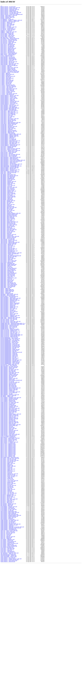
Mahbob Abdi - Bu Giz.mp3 (6, 319)
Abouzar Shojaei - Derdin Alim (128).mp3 (10, 8)
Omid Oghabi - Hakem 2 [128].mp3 (8, 473)
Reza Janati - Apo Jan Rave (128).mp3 (10, 551)
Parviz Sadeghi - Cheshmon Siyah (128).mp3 (11, 476)
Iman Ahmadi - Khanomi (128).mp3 (8, 216)
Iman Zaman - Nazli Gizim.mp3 (7, 260)
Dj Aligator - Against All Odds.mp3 (9, 77)
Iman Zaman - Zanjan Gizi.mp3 (7, 285)
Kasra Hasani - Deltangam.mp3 (7, 301)
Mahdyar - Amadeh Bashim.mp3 (7, 347)
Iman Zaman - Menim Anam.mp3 (7, 259)
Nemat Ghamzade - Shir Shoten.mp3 (9, 463)
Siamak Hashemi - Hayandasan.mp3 (8, 633)
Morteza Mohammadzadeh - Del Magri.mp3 (10, 415)
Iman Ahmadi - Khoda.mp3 (6, 220)
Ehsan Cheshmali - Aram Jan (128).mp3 (10, 125)
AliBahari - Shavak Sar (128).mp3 (9, 37)
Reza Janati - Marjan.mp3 (6, 580)
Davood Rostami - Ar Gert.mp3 (7, 67)
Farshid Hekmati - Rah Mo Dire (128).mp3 (10, 168)
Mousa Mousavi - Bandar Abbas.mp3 (9, 436)
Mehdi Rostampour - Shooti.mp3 (8, 376)
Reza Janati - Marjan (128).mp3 (8, 579)
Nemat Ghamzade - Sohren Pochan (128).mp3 (10, 464)
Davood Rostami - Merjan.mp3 (7, 74)
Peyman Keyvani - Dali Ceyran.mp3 (9, 490)
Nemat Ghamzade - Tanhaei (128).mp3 (9, 466)
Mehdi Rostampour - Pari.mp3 (7, 370)
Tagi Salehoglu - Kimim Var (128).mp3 (10, 662)
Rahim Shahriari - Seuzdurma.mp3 (8, 523)
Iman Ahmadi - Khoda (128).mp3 (8, 218)
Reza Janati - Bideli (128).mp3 (8, 558)
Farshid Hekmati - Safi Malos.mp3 (9, 171)
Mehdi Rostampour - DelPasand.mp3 (9, 360)
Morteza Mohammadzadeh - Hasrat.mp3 (9, 425)
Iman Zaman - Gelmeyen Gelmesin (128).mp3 (10, 254)
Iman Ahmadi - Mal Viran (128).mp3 (9, 223)
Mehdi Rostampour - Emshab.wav (8, 366)
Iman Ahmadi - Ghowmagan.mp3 (7, 213)
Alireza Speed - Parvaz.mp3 (7, 42)
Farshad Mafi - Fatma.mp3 (6, 154)
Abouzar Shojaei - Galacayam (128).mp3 (10, 10)
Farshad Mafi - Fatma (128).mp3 (8, 152)
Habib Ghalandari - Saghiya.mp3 (8, 194)
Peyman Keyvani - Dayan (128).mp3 (9, 493)
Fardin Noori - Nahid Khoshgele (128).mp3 (10, 146)
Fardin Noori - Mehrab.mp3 (7, 144)
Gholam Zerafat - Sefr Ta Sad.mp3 (9, 186)
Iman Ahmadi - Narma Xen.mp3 (7, 227)
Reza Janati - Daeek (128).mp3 (8, 561)
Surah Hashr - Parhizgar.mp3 (7, 660)
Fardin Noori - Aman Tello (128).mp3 (9, 132)
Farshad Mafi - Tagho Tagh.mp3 (8, 158)
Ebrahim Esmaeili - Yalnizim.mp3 (8, 121)
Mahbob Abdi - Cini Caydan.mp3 (8, 322)
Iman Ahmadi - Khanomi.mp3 (7, 217)
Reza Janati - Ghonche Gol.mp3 (8, 568)
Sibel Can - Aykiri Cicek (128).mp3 (9, 635)
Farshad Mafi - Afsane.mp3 (7, 149)
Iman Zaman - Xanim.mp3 (6, 279)
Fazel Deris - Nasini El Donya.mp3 (9, 178)
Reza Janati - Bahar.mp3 (6, 556)
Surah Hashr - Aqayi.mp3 (6, 659)
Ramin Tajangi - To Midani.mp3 (8, 530)
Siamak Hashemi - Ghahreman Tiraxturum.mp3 (11, 632)
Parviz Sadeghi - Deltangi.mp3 (8, 479)
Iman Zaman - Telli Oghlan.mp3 (8, 273)
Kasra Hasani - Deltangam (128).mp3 (9, 300)
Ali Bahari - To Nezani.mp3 (7, 32)
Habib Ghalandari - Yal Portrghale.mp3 (10, 196)
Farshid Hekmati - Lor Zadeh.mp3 (8, 166)
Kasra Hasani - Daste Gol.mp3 (7, 296)
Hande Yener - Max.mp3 (6, 207)
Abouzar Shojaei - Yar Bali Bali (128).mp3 (11, 13)
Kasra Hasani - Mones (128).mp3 (8, 309)
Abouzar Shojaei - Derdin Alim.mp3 (9, 9)
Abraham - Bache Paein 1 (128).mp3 (9, 17)
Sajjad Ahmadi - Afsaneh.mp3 (7, 608)
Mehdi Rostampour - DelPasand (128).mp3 (10, 359)
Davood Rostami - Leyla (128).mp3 (9, 70)
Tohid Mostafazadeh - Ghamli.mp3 (8, 664)
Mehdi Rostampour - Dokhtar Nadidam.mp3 (10, 362)
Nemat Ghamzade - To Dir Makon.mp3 (9, 470)
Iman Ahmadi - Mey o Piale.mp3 (8, 225)
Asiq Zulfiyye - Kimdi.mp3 (7, 51)
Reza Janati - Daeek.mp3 (6, 562)
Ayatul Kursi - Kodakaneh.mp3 (7, 57)
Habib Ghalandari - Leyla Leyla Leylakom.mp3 (11, 192)
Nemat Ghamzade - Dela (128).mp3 (8, 450)
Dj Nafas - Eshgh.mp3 (6, 89)
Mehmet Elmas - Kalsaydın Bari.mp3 (9, 381)
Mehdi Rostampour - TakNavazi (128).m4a (10, 377)
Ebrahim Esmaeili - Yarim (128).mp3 (9, 122)
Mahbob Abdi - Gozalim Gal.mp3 (8, 327)
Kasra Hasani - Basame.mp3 (7, 293)
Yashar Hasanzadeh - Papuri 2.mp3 (9, 667)
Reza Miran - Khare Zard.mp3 (7, 601)
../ (1, 5)
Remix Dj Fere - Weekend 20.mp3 (8, 536)
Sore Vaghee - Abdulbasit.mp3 (7, 646)
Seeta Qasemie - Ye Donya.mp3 (7, 622)
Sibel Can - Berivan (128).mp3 (8, 638)
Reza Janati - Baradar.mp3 (7, 557)
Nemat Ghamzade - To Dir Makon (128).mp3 (10, 469)
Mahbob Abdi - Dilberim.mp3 (7, 324)
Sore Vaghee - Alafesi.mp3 (7, 647)
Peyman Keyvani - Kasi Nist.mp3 (8, 503)
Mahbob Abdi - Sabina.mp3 (6, 337)
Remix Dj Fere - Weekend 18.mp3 (8, 535)
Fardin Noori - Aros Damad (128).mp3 (9, 134)
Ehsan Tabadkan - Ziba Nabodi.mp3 (9, 130)
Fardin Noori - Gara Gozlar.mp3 (8, 142)
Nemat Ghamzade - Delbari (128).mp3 (9, 452)
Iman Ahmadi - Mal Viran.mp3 (7, 224)
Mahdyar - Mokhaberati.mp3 (7, 351)
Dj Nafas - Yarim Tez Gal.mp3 (7, 100)
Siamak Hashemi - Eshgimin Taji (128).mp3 (10, 627)
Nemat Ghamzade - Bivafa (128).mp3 (9, 440)
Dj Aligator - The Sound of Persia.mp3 (10, 84)
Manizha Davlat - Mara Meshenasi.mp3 (9, 354)
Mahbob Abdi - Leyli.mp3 (6, 333)
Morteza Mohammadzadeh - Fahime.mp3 (9, 423)
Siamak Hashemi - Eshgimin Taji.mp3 (9, 629)
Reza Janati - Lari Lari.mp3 (7, 574)
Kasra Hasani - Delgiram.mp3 (7, 298)
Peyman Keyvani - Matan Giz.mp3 (8, 507)
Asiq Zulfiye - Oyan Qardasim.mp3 (9, 46)
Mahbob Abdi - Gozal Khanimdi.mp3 (9, 326)
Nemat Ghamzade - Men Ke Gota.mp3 (9, 462)
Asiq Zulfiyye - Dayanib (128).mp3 (9, 47)
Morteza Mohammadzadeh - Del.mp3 (8, 417)
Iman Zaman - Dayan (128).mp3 (7, 251)
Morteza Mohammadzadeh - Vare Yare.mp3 (10, 435)
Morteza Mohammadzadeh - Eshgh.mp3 (9, 422)
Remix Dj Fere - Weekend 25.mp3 (8, 542)
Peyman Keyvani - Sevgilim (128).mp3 (9, 515)
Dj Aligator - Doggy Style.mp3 (8, 81)
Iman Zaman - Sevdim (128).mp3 (8, 271)
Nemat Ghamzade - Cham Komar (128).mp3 (10, 446)
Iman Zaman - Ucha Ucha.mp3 (7, 275)
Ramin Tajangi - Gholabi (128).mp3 (9, 527)
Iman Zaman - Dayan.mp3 (6, 252)
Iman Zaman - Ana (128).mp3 (7, 242)
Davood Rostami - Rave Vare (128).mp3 (10, 75)
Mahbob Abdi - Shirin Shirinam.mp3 (9, 340)
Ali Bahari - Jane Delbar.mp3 (7, 27)
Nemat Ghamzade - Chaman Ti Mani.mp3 (9, 448)
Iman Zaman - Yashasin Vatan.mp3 (8, 283)
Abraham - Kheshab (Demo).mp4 (7, 19)
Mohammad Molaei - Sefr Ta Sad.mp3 (9, 391)
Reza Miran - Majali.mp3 (6, 602)
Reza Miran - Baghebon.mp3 (7, 594)
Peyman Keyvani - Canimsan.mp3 (8, 487)
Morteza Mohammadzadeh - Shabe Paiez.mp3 (10, 433)
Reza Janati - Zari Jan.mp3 (7, 591)
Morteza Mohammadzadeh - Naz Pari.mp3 (10, 428)
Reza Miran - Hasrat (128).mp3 (8, 595)
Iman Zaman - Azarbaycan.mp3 (7, 246)
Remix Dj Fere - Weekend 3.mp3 (8, 545)
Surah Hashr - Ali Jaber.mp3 (7, 657)
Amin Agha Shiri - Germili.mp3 (8, 44)
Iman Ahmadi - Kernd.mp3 (6, 215)
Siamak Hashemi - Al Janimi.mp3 (8, 624)
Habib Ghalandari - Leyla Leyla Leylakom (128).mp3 (13, 191)
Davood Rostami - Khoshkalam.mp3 (8, 69)
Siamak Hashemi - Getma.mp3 (7, 630)
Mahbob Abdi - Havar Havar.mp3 (8, 330)
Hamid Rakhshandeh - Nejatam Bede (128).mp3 (11, 198)
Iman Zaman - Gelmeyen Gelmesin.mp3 (9, 256)
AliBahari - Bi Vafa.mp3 (6, 35)
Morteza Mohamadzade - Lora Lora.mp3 (9, 404)
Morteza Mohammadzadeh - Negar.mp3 (9, 429)
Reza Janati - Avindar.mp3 (7, 553)
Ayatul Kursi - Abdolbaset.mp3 (8, 52)
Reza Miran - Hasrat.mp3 (6, 596)
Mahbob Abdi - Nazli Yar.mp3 (7, 334)
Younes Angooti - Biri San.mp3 (8, 668)
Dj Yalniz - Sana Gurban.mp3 (7, 112)
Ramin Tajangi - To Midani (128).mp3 (9, 529)
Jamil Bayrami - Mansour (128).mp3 (9, 287)
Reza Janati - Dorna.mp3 (6, 565)
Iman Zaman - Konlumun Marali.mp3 (9, 257)
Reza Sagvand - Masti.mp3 (6, 605)
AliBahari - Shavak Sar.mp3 (7, 38)
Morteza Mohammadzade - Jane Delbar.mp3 (10, 407)
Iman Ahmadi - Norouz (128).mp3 (8, 231)
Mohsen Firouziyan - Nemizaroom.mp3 (9, 403)
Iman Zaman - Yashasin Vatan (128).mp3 (10, 282)
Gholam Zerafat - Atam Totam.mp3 (8, 181)
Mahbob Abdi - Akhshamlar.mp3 (7, 315)
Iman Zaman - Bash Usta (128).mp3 (9, 247)
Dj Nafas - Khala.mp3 (6, 93)
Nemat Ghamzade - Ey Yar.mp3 (7, 456)
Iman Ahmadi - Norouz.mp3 (6, 232)
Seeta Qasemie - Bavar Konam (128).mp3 (10, 613)
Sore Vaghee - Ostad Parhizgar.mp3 (9, 654)
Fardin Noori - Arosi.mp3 (6, 137)
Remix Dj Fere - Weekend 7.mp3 (8, 546)
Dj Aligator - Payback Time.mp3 (8, 82)
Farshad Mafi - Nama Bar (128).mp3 (9, 156)
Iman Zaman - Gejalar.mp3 (6, 253)
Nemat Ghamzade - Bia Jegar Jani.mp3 (9, 439)
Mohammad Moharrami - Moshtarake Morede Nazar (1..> (13, 386)
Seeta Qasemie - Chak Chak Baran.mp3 (9, 616)
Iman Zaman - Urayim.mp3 (6, 278)
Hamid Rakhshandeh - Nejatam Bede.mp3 (10, 199)
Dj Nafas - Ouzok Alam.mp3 (7, 96)
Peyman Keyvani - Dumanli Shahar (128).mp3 (11, 495)
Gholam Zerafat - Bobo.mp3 (7, 183)
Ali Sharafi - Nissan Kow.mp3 (7, 34)
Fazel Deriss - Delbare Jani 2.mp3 (9, 180)
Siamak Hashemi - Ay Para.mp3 (7, 625)
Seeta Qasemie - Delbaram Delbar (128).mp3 (11, 617)
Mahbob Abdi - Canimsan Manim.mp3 (9, 320)
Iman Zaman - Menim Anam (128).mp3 (9, 258)
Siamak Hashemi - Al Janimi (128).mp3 (10, 623)
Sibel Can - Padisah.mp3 (6, 644)
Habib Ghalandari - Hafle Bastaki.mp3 (10, 190)
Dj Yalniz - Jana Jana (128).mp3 (8, 103)
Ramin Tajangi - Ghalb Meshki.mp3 (9, 525)
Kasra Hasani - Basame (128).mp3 (8, 291)
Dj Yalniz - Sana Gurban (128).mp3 (9, 111)
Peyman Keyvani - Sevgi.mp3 (7, 514)
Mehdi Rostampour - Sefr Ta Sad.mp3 (9, 373)
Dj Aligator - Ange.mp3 (6, 78)
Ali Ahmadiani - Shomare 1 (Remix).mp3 (10, 24)
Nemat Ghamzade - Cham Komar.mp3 (8, 447)
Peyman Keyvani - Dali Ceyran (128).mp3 (10, 488)
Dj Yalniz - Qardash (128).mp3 (8, 108)
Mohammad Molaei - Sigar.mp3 (7, 392)
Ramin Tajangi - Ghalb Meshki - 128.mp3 (10, 524)
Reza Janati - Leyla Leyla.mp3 (8, 576)
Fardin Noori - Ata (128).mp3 (7, 139)
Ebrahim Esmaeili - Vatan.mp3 (7, 118)
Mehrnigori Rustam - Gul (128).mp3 (9, 382)
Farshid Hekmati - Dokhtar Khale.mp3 (9, 161)
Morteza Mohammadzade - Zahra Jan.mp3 (10, 410)
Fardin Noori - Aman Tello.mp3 (8, 133)
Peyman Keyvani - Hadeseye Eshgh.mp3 (9, 500)
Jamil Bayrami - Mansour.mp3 (7, 288)
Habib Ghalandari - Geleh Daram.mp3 (9, 188)
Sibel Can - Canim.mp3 (6, 640)
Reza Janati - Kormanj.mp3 (7, 573)
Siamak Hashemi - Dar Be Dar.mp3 (8, 626)
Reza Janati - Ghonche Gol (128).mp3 (9, 567)
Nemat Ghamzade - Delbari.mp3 (7, 454)
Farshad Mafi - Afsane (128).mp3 (8, 148)
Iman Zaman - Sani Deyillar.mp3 (8, 267)
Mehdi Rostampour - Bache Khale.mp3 (9, 357)
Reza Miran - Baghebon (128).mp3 (8, 593)
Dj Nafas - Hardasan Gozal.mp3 (8, 90)
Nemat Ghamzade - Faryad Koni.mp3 (9, 458)
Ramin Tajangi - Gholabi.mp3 (7, 528)
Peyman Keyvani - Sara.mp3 (7, 510)
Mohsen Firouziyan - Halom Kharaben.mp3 (10, 401)
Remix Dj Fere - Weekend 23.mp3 (8, 539)
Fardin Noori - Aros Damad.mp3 (8, 135)
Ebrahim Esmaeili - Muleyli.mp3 (8, 114)
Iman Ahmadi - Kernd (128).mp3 (8, 214)
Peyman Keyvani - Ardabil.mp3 (7, 484)
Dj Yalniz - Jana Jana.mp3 (7, 104)
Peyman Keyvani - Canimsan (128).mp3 (9, 486)
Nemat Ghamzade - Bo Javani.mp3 (8, 443)
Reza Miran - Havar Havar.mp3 (7, 598)
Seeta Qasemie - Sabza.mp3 (7, 620)
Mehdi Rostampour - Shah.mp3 (7, 374)
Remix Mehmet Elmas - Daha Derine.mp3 (10, 547)
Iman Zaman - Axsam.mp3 (6, 245)
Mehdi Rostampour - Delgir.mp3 (8, 361)
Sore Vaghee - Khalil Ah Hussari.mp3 (9, 651)
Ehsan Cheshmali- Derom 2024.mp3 (8, 129)
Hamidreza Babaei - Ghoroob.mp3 (8, 201)
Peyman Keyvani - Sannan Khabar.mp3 (9, 509)
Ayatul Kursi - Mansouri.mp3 (7, 59)
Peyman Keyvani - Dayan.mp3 (7, 494)
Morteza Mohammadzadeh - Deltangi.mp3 (10, 419)
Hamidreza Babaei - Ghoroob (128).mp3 (10, 200)
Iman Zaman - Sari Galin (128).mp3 (9, 268)
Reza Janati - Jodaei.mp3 (6, 572)
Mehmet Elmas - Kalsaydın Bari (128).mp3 (10, 379)
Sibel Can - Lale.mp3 (6, 641)
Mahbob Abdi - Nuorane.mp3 (7, 335)
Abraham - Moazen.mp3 (6, 20)
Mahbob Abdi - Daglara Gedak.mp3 (8, 323)
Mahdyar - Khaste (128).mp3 (7, 348)
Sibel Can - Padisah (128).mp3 (8, 642)
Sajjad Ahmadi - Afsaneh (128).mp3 (9, 607)
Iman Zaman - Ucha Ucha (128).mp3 (9, 274)
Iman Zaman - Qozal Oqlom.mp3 (7, 264)
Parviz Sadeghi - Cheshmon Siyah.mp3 (9, 477)
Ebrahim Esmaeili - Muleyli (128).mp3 (10, 113)
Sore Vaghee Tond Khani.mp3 (7, 655)
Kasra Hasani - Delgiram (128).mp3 (9, 297)
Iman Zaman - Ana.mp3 (6, 243)
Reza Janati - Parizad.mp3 (7, 582)
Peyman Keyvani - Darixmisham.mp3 (9, 492)
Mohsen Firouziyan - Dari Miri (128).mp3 (10, 397)
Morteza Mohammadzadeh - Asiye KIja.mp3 (10, 412)
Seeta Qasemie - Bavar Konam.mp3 (8, 615)
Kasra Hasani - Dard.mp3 (6, 295)
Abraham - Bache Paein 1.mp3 (7, 18)
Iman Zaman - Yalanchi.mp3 (7, 281)
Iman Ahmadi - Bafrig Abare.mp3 (8, 208)
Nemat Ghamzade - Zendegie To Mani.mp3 (10, 472)
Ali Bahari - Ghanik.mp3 (6, 26)
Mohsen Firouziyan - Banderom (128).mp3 (10, 395)
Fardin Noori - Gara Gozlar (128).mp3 (10, 141)
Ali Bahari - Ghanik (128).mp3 (8, 25)
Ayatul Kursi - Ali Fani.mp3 (7, 53)
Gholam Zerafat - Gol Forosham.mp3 (9, 185)
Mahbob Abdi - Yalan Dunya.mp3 (8, 342)
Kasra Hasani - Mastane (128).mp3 (9, 307)
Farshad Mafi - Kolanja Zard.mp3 (8, 155)
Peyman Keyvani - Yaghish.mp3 (7, 518)
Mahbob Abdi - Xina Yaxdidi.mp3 (8, 341)
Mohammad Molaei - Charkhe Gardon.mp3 (10, 389)
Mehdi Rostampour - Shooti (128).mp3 (9, 375)
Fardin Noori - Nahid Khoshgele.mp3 (9, 147)
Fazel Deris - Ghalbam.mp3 (7, 176)
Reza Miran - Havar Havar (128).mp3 (9, 597)
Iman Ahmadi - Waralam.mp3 (7, 238)
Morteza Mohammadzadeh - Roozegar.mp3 (10, 432)
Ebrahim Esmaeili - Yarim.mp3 (7, 124)
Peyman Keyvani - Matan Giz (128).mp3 (10, 506)
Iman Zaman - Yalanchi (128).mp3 (8, 280)
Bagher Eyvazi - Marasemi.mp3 (7, 64)
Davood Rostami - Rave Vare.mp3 (8, 76)
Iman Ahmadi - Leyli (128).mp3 (8, 221)
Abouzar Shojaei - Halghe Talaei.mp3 (9, 12)
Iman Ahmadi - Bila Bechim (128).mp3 (9, 209)
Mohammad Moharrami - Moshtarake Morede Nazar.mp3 (12, 388)
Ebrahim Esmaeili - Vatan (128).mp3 (9, 117)
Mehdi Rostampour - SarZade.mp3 (8, 371)
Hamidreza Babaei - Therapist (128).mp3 (10, 202)
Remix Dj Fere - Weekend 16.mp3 (8, 532)
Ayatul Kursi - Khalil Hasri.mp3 (8, 56)
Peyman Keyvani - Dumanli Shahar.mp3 (9, 496)
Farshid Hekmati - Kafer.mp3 (7, 164)
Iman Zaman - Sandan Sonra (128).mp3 (9, 265)
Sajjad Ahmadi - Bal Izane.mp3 (8, 609)
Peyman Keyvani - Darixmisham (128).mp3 (10, 491)
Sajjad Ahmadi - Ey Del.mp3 (7, 611)
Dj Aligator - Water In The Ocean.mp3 (10, 85)
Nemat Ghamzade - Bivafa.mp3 (7, 441)
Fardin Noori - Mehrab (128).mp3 (8, 143)
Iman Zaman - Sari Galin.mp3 (7, 269)
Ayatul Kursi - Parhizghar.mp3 (8, 61)
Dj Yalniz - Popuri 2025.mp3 (7, 107)
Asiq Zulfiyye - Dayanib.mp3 (7, 48)
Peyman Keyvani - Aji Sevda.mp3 (8, 483)
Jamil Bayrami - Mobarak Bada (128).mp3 (10, 289)
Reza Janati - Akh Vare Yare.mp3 (8, 550)
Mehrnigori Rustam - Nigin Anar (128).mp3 (10, 384)
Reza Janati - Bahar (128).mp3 (8, 554)
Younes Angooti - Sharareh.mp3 (8, 673)
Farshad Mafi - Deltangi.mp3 (7, 151)
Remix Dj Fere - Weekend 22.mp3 (8, 538)
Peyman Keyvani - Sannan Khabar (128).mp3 (10, 508)
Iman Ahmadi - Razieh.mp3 (6, 236)
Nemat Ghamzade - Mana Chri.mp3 (8, 459)
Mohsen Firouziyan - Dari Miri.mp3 (9, 398)
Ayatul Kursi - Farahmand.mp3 (7, 54)
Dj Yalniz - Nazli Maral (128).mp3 (9, 105)
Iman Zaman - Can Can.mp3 (6, 250)
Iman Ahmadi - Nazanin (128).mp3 (8, 228)
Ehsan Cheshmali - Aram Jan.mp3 (8, 126)
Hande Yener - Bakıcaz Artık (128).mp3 (10, 205)
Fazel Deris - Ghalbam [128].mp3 (8, 174)
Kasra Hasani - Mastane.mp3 (7, 308)
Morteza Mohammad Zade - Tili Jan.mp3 (10, 406)
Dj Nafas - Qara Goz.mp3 (6, 97)
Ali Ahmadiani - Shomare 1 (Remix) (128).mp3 (11, 23)
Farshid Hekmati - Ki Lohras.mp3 (8, 165)
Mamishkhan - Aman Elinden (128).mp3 (9, 352)
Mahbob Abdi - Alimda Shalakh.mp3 (9, 316)
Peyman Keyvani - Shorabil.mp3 (8, 517)
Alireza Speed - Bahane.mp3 (7, 39)
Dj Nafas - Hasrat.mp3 (6, 91)
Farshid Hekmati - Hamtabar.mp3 (8, 163)
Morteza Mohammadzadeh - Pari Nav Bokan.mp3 (11, 430)
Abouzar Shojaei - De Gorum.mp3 (8, 7)
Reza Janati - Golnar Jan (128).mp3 (9, 569)
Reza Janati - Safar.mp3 (6, 584)
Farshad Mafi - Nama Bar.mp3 (7, 157)
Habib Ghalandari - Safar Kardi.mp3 (9, 193)
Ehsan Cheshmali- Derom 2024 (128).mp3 (10, 128)
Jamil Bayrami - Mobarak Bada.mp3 (9, 290)
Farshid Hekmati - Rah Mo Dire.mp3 (9, 169)
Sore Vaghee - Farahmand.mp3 (7, 649)
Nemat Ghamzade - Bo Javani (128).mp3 (10, 442)
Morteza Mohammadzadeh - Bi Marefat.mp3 (10, 413)
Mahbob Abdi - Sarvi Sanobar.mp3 (8, 339)
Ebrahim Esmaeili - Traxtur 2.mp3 (9, 115)
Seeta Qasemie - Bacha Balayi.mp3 (9, 612)
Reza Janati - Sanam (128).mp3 (8, 586)
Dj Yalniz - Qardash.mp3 (6, 110)
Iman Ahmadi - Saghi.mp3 (6, 237)
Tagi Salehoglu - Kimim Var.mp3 (8, 663)
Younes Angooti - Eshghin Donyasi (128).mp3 (11, 669)
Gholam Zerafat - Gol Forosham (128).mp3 (10, 184)
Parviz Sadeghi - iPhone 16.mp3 (8, 480)
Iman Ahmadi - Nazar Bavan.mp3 (8, 230)
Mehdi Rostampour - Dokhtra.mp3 (8, 364)
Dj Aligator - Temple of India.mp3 (9, 83)
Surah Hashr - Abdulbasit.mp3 (7, 656)
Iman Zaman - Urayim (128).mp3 (8, 276)
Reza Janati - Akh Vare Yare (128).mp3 (10, 549)
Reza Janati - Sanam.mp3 (6, 587)
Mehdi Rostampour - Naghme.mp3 (8, 368)
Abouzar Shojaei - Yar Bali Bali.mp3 (9, 15)
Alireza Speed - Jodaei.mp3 (7, 40)
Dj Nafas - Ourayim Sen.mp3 (7, 95)
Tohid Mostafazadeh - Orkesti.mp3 (9, 666)
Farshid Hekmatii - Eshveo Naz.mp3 (9, 173)
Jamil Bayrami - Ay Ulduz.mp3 (7, 286)
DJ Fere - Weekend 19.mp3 (6, 66)
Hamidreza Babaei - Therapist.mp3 (9, 203)
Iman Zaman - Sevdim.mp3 (6, 272)
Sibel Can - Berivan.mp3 (6, 639)
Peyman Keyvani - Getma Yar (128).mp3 (10, 498)
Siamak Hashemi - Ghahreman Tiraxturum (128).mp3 (12, 631)
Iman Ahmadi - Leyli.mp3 (6, 222)
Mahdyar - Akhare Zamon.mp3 (7, 346)
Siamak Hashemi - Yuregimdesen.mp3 (9, 634)
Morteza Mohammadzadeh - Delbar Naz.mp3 (10, 418)
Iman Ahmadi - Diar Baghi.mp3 (7, 212)
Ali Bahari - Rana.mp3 (6, 30)
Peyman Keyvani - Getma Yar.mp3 (8, 499)
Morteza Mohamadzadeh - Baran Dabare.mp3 (10, 405)
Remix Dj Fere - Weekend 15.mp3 (8, 531)
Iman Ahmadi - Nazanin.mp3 (7, 229)
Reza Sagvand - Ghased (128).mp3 (8, 603)
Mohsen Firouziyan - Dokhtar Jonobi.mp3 (10, 399)
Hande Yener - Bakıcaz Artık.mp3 (8, 206)
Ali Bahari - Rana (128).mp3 (7, 29)
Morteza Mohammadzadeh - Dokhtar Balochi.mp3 (11, 421)
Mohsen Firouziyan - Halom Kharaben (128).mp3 (11, 400)
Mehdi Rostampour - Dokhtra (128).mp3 (10, 363)
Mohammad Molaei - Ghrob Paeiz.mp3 (9, 390)
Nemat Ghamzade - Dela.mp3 (7, 451)
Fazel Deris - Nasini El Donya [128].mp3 (10, 177)
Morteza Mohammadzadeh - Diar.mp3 (9, 420)
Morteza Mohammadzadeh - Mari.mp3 (9, 427)
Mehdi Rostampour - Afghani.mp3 (8, 355)
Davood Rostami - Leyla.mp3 (7, 71)
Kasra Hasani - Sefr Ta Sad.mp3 (8, 312)
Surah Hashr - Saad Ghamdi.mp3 (8, 661)
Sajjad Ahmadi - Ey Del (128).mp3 (9, 610)
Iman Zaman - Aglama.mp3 (6, 240)
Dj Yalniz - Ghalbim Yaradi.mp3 (8, 102)
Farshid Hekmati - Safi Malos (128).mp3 (10, 170)
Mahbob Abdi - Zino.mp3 (6, 344)
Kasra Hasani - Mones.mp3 (6, 310)
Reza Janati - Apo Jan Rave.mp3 (8, 552)
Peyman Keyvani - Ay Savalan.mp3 (8, 485)
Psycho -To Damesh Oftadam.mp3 (8, 522)
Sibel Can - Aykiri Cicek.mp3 (7, 637)
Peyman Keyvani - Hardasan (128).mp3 (9, 501)
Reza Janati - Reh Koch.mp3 (7, 583)
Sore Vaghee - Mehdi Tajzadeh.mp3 (9, 653)
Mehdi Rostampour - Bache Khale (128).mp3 (10, 356)
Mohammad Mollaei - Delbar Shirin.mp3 (10, 393)
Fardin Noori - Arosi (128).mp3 (8, 136)
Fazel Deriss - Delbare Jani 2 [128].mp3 (10, 179)
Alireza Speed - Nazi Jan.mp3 (7, 41)
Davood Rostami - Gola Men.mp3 (8, 68)
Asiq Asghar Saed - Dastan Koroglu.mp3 (10, 45)
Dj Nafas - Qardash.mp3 (6, 98)
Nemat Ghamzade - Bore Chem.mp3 (8, 444)
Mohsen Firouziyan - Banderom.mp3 (9, 396)
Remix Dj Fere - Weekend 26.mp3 (8, 543)
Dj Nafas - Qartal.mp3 (6, 99)
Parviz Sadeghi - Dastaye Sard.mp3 (9, 478)
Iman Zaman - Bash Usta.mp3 (7, 249)
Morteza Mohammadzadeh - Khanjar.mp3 (9, 426)
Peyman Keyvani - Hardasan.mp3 (8, 502)
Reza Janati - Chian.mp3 (6, 560)
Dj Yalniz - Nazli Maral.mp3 (7, 106)
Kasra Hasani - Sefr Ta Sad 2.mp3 (9, 311)
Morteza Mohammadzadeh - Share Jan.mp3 (10, 434)
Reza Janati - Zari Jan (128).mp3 (9, 590)
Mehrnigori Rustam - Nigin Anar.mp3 (9, 385)
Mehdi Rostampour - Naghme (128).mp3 (9, 367)
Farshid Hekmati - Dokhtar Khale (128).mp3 (11, 159)
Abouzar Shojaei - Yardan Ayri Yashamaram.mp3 (11, 16)
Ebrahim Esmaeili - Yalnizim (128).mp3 (10, 120)
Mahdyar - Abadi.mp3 (5, 345)
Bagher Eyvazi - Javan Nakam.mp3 (8, 63)
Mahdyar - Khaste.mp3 (6, 349)
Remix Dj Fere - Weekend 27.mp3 (8, 544)
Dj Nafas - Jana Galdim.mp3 (7, 92)
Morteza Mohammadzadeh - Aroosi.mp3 (9, 411)
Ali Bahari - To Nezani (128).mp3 (9, 31)
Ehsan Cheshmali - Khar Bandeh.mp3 (9, 127)
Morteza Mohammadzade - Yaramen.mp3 (9, 408)
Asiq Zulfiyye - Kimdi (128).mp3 (8, 49)
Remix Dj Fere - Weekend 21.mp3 (8, 537)
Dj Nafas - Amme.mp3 (5, 86)
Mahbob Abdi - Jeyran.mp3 (6, 331)
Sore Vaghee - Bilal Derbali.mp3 (8, 648)
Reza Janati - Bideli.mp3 (6, 559)
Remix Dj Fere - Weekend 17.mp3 (8, 534)
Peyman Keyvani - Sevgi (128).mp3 (9, 513)
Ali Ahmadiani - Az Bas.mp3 (7, 22)
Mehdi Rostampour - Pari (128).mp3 (9, 369)
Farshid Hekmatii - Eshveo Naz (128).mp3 (10, 172)
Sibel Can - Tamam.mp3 (6, 645)
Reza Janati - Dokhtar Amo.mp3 (8, 564)
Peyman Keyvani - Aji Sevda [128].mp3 (10, 481)
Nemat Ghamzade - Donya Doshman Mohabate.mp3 (11, 455)
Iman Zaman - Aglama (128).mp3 (8, 239)
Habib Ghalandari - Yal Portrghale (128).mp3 (11, 195)
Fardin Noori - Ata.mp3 (6, 140)
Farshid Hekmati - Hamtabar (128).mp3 (10, 162)
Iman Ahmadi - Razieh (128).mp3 (8, 235)
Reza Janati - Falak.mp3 (6, 566)
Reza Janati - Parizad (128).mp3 (8, 581)
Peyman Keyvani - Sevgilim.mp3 (8, 516)
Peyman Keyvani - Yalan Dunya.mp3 (9, 521)
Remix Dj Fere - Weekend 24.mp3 (8, 540)
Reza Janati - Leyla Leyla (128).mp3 (9, 575)
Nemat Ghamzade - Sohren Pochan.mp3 (9, 465)
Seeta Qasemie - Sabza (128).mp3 (8, 619)
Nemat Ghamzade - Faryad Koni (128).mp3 (10, 457)
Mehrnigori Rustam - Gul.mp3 (7, 383)
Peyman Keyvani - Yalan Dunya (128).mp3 (10, 520)
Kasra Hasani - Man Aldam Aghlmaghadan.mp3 (11, 305)
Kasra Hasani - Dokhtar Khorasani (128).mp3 (11, 302)
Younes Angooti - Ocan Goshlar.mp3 (9, 671)
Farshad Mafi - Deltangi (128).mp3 (9, 150)
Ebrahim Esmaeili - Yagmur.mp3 (8, 119)
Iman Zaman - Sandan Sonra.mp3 (8, 266)
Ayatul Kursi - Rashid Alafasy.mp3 (9, 62)
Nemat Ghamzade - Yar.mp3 (6, 471)
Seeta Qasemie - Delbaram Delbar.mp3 (9, 618)
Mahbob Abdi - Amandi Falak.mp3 (8, 317)
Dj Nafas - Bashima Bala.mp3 (7, 88)
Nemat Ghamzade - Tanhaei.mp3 (7, 468)
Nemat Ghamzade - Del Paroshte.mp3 (9, 449)
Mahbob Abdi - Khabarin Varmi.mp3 (9, 332)
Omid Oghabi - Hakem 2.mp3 (7, 474)
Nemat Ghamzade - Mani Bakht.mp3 (8, 461)
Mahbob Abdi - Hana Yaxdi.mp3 (7, 329)
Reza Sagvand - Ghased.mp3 (7, 604)
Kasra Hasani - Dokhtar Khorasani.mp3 (10, 303)
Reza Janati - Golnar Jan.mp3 (7, 571)
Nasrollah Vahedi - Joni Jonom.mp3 (9, 437)
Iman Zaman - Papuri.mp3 (6, 263)
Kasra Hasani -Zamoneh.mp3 (7, 313)
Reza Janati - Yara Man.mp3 (7, 589)
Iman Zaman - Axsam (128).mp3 (7, 244)
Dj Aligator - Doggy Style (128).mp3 (9, 79)
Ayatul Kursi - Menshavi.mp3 (7, 60)
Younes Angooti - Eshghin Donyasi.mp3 (10, 670)
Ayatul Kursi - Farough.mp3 (7, 55)
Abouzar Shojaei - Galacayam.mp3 (8, 11)
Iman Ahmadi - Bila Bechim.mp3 (8, 210)
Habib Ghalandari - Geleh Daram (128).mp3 (10, 187)
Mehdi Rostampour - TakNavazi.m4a (9, 378)
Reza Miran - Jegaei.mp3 (6, 600)
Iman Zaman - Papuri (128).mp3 (8, 261)
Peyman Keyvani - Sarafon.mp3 (7, 512)
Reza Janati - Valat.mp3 (6, 588)
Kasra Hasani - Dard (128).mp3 (8, 294)
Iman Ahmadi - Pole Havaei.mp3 (8, 234)
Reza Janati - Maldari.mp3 (7, 578)
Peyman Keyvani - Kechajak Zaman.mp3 (9, 505)
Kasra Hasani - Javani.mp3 (7, 304)
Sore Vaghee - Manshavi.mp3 (7, 652)
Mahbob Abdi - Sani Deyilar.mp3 (8, 338)
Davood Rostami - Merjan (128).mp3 (9, 73)
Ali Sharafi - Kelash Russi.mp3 (8, 33)
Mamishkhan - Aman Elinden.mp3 (8, 353)
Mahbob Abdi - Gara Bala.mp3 (7, 325)
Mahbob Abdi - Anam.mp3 (6, 318)
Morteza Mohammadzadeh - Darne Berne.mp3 (10, 414)
